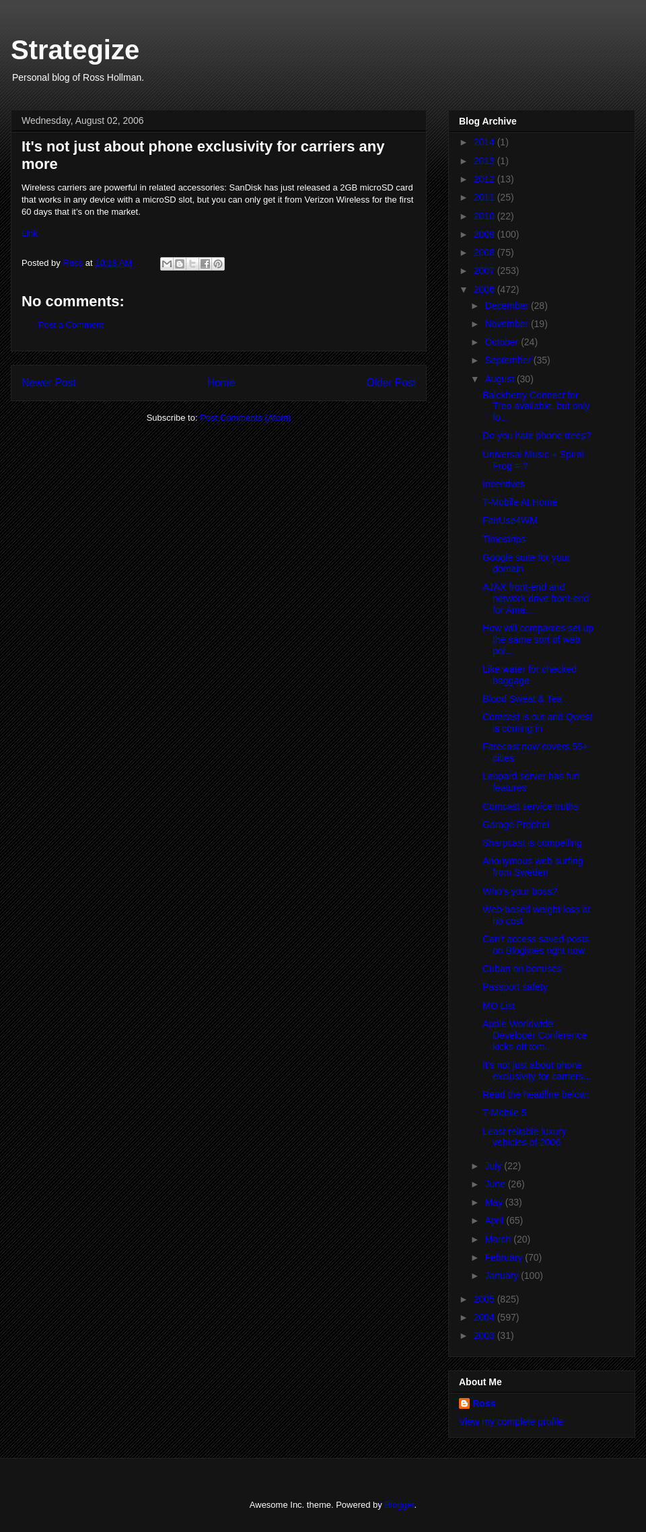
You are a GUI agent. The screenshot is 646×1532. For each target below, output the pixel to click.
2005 (485, 1299)
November (507, 323)
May (495, 1202)
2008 (485, 252)
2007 (485, 270)
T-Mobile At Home (519, 502)
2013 (485, 160)
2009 (485, 234)
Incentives (503, 484)
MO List (498, 1005)
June (496, 1184)
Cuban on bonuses (522, 968)
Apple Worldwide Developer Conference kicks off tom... (534, 1035)
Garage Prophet (516, 824)
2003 (485, 1335)
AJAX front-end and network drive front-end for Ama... (535, 598)
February (505, 1257)
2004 (485, 1317)
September (509, 360)
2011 (485, 197)
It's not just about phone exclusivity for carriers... (536, 1070)
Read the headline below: (535, 1094)
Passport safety (515, 986)
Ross (483, 1403)
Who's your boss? (519, 891)
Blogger (399, 1505)
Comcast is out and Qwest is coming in (537, 722)
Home (221, 382)
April (495, 1220)
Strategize (75, 50)
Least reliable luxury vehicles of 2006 (524, 1137)
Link (30, 233)
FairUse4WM (510, 520)
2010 (485, 216)
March (499, 1239)
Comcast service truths (530, 806)
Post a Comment (71, 325)
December (507, 305)
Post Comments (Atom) (245, 418)
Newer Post (49, 382)
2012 (485, 179)
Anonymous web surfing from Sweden (532, 867)
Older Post (391, 382)
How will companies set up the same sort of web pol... (538, 639)
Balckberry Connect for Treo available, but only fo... (535, 406)
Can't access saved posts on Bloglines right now (535, 945)
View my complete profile (511, 1421)
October (503, 342)
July (494, 1165)
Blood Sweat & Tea (522, 698)
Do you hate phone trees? (536, 435)
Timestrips (504, 539)
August (500, 379)
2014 (485, 142)
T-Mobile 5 (504, 1112)
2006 (485, 289)
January (503, 1275)
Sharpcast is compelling (532, 842)
